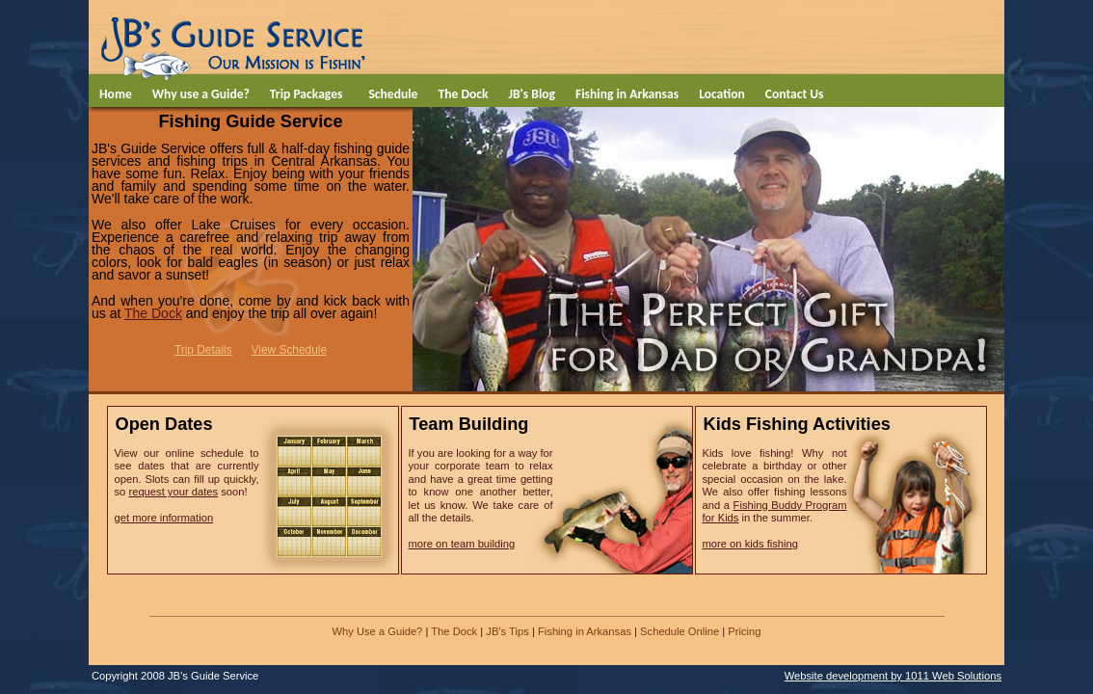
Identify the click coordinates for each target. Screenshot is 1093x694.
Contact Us (794, 94)
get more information (164, 517)
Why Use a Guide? (377, 631)
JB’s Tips (507, 631)
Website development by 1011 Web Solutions (893, 675)
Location (722, 94)
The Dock (463, 94)
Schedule (392, 94)
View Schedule (289, 350)
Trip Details (203, 350)
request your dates (173, 491)
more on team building (462, 543)
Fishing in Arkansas (627, 94)
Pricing (744, 631)
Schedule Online (679, 631)
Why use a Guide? (201, 94)
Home (115, 94)
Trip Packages (306, 94)
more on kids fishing (751, 543)
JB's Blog (531, 94)
